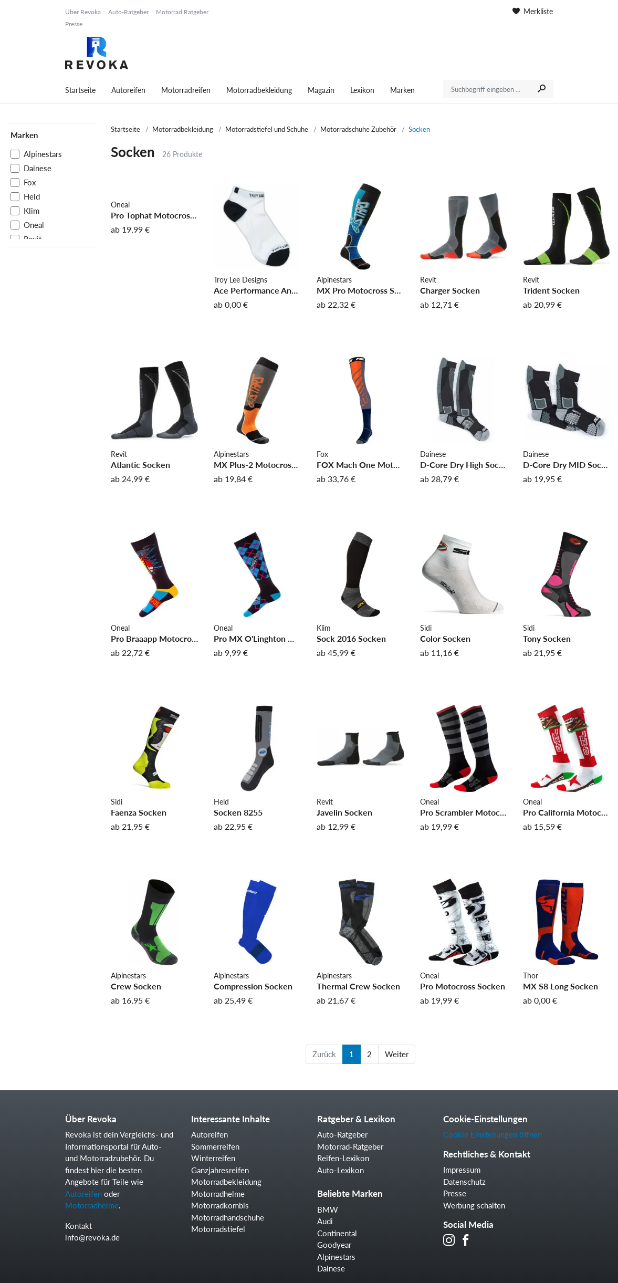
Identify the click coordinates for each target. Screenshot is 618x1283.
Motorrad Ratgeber (182, 12)
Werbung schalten (474, 1205)
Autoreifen (128, 90)
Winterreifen (213, 1158)
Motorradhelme (92, 1205)
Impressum (461, 1169)
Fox (30, 182)
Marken (402, 90)
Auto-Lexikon (340, 1170)
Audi (325, 1221)
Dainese (37, 168)
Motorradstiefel (218, 1229)
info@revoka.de (92, 1237)
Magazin (321, 90)
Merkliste (532, 11)
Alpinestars (43, 154)
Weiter (396, 1054)
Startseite (80, 90)
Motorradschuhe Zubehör (358, 129)
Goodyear (334, 1244)
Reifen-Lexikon (343, 1158)
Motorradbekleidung (259, 90)
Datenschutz (464, 1181)
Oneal (34, 225)
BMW (327, 1209)
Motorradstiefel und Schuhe (266, 129)
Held (32, 196)
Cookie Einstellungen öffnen (492, 1134)
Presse (73, 24)
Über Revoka (83, 12)
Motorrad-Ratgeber (350, 1146)
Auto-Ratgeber (128, 12)
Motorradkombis (220, 1205)
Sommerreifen (215, 1146)
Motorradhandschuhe (227, 1217)
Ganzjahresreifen (220, 1170)
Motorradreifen (186, 90)
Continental (337, 1233)
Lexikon (362, 90)
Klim (31, 210)
